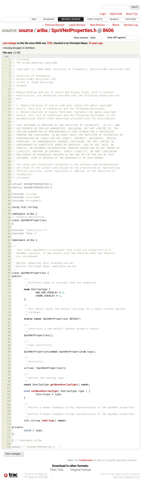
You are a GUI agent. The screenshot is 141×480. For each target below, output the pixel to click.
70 (9, 286)
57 (9, 243)
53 (9, 230)
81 (9, 322)
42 (9, 194)
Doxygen (130, 19)
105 (8, 401)
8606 (108, 30)
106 (8, 404)
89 (9, 348)
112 (8, 424)
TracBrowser (86, 460)
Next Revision (97, 25)
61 (9, 256)
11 (9, 92)
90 (9, 351)
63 (9, 263)
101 (8, 388)
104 (8, 397)
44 (9, 200)
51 (9, 223)
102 (8, 391)
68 (9, 279)
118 (8, 443)
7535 (49, 43)
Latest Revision (77, 25)
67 (9, 276)
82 (9, 325)
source (26, 30)
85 (9, 335)
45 (9, 204)
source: (10, 30)
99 (9, 381)
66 (9, 273)
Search (114, 19)
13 (9, 99)
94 (9, 365)
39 (9, 184)
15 (9, 105)
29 (9, 151)
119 (8, 447)
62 (9, 260)
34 (9, 168)
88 (9, 345)
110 (8, 417)
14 (9, 102)
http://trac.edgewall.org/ (126, 477)
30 (9, 154)
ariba (42, 30)
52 (9, 227)
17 (9, 112)
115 (8, 434)
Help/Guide (116, 13)
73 (9, 296)
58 (9, 246)
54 (9, 233)
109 (8, 414)
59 (9, 250)
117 (8, 440)
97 (9, 374)
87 (9, 342)
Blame (115, 25)
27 (9, 145)
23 (9, 132)
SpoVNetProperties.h (73, 30)
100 (8, 384)
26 (9, 141)
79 (9, 315)
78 (9, 312)
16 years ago (96, 43)
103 (8, 394)
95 (9, 368)
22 (9, 128)
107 (8, 407)
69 (9, 283)
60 (9, 253)
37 (9, 177)
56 (9, 240)
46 (9, 207)
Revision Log (131, 25)
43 (9, 197)
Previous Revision (55, 25)
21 (9, 125)
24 (9, 135)
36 (9, 174)
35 (9, 171)
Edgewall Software (38, 477)
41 (9, 191)
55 (9, 237)
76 (9, 306)
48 (9, 214)
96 (9, 371)
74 (9, 299)
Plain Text (56, 469)
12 (9, 95)
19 (9, 118)
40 (9, 187)
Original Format (80, 469)
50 (9, 220)
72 (9, 292)
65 (9, 269)
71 (9, 289)
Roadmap (49, 19)
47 (9, 210)
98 (9, 378)
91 (9, 355)
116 (8, 437)
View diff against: (123, 37)
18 (9, 115)
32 (9, 161)
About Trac (132, 13)
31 (9, 158)
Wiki (34, 19)
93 (9, 361)
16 (9, 109)
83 (9, 329)
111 (8, 420)
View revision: (81, 37)
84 (9, 332)
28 (9, 148)
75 (9, 302)
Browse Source (70, 19)
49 (9, 217)
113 (8, 427)
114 (8, 430)
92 (9, 358)
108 (8, 411)
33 (9, 164)
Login (103, 13)
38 (9, 181)
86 (9, 338)
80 (9, 319)
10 (9, 89)
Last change (9, 43)
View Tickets (95, 19)
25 (9, 138)
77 (9, 309)
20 (9, 122)
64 (9, 266)
